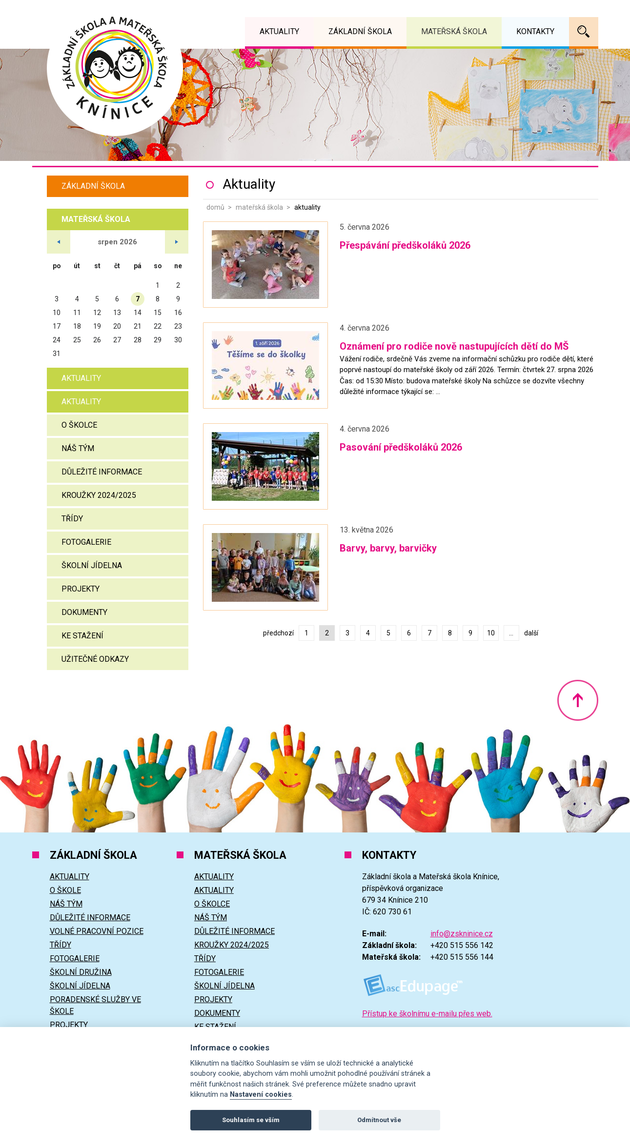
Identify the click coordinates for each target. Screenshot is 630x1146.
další (531, 633)
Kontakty (535, 31)
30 (178, 340)
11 (77, 312)
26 (97, 340)
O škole (65, 890)
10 (491, 633)
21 (138, 326)
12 (97, 312)
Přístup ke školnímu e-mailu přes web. (427, 1013)
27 (117, 340)
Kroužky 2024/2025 (98, 495)
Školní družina (81, 972)
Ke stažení (82, 635)
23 (178, 326)
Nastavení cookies (261, 1094)
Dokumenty (84, 612)
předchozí (278, 633)
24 (57, 340)
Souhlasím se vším (251, 1120)
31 (57, 353)
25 (77, 340)
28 (138, 340)
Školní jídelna (91, 565)
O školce (79, 425)
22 (158, 326)
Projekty (80, 588)
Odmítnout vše (379, 1120)
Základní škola (93, 186)
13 (117, 312)
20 (117, 326)
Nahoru (577, 700)
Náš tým (77, 448)
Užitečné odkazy (95, 659)
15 (158, 312)
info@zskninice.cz (461, 933)
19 (97, 326)
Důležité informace (101, 471)
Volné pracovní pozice (96, 931)
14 (138, 312)
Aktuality (81, 378)
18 (77, 326)
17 (57, 326)
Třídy (72, 518)
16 (178, 312)
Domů (215, 207)
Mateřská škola (259, 207)
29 (158, 340)
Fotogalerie (86, 542)
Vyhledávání (583, 31)
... (511, 633)
